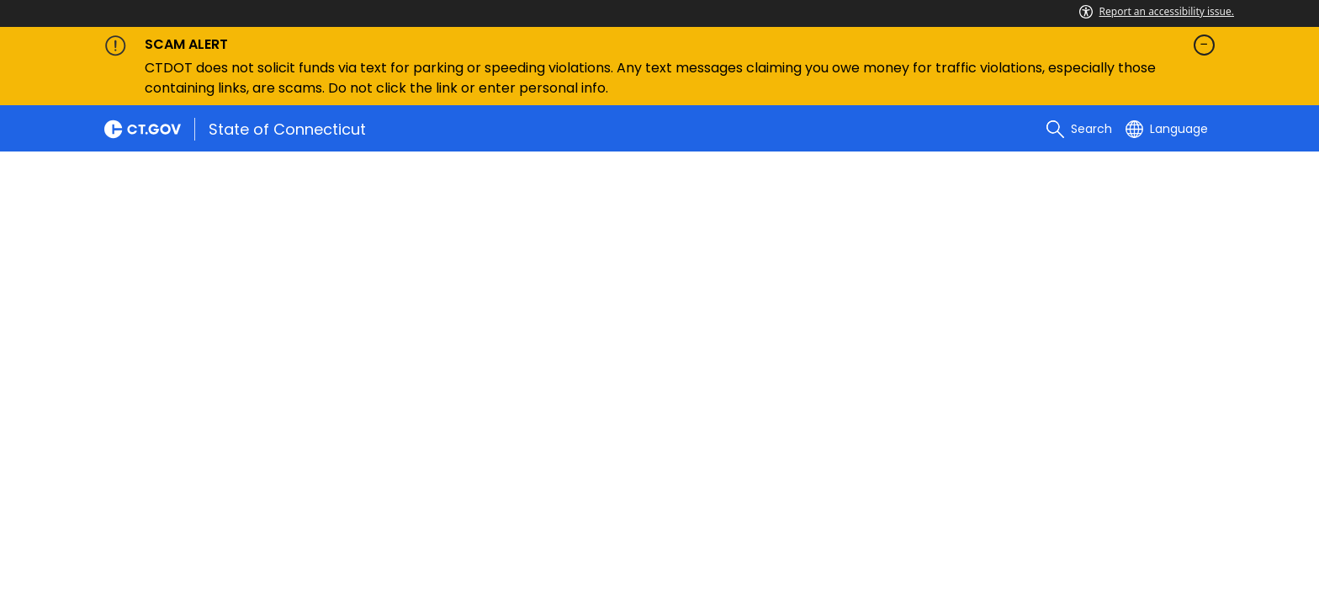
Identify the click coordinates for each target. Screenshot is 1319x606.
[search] (1079, 129)
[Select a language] (1167, 129)
